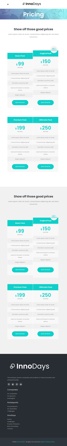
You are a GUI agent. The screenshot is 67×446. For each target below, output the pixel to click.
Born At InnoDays (12, 426)
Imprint (42, 442)
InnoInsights (11, 398)
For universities (12, 409)
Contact (10, 429)
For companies (12, 393)
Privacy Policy (50, 442)
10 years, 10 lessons (13, 424)
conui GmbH (21, 442)
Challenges (11, 411)
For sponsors (11, 396)
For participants (12, 406)
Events (9, 419)
